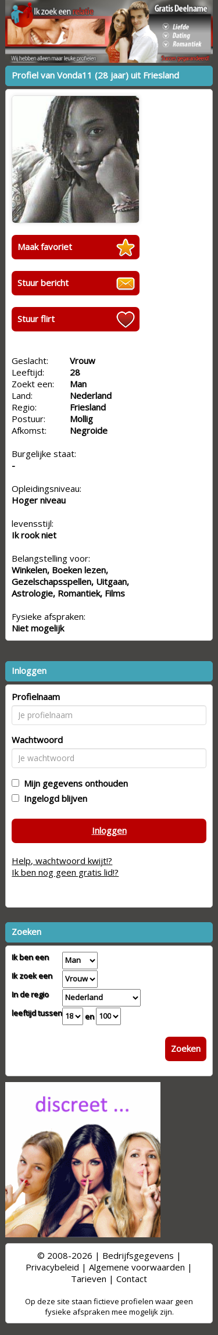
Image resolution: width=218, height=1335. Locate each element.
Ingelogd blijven (53, 798)
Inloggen (109, 830)
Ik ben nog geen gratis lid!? (65, 872)
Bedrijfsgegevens (138, 1255)
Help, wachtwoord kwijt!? (62, 860)
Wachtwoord (37, 739)
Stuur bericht (43, 282)
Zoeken (186, 1048)
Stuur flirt (36, 318)
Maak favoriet (44, 246)
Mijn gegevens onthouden (73, 783)
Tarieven (88, 1278)
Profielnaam (36, 696)
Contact (131, 1278)
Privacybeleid (52, 1267)
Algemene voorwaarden (137, 1267)
